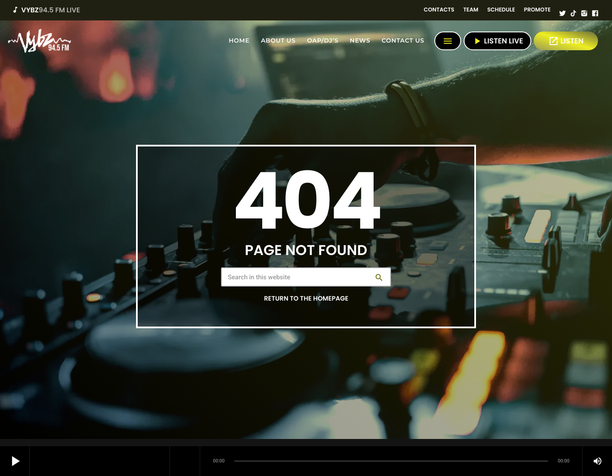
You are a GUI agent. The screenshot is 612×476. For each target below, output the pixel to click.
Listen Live (497, 41)
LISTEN (566, 41)
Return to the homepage (306, 298)
